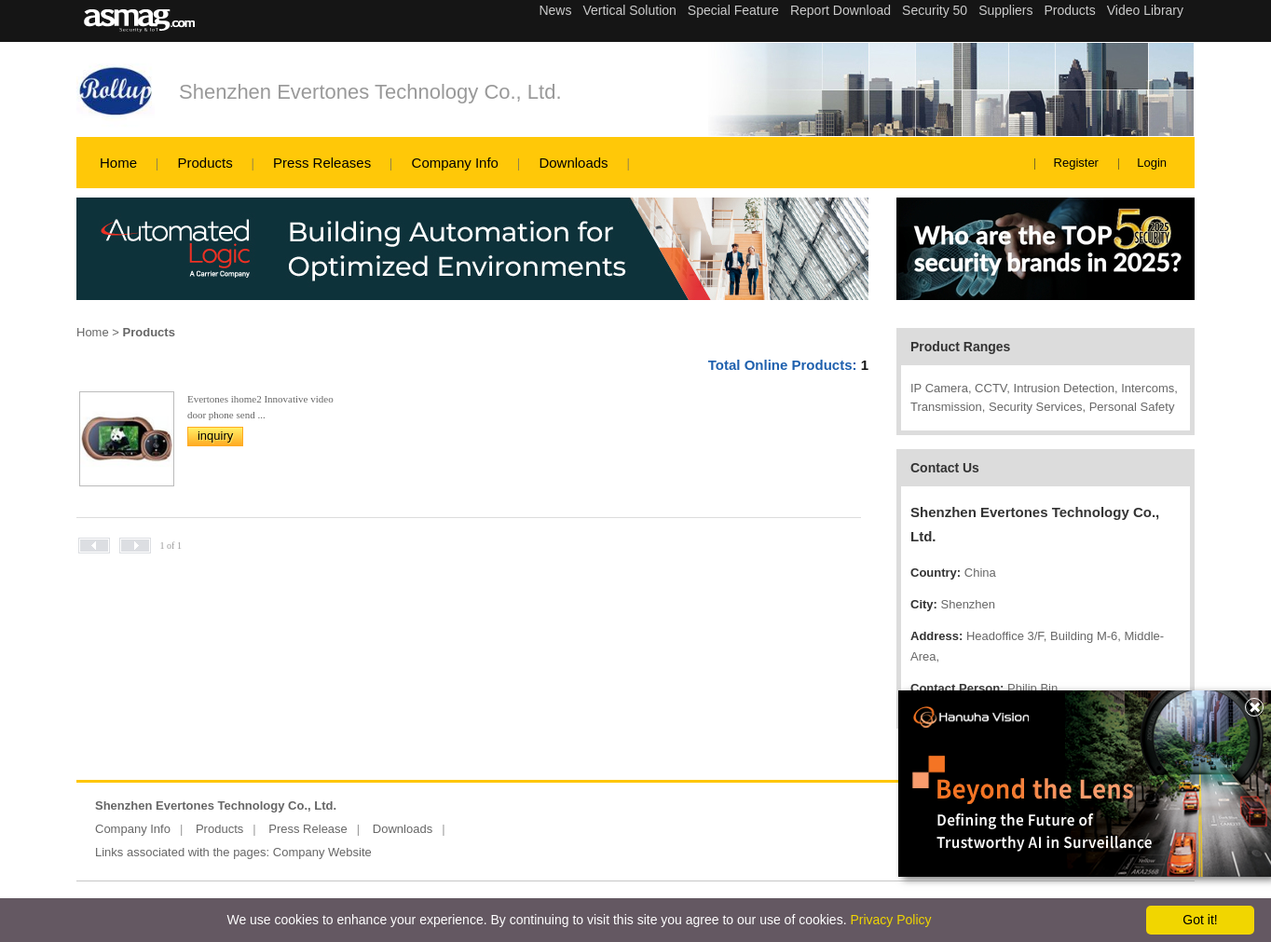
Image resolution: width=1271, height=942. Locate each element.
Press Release (308, 829)
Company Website (322, 852)
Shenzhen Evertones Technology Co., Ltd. (370, 91)
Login (1152, 163)
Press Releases (322, 163)
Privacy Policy (890, 919)
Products (204, 163)
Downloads (573, 163)
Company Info (455, 163)
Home (118, 163)
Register (1076, 163)
